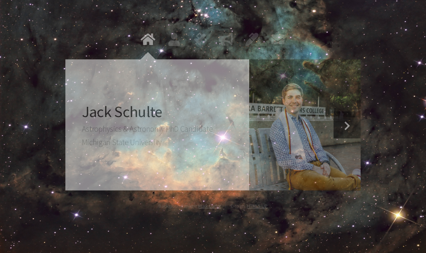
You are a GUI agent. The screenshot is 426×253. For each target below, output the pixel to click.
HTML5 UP (257, 206)
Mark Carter (209, 206)
